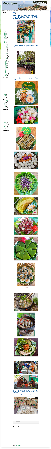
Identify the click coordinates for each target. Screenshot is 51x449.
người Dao (5, 48)
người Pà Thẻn (6, 66)
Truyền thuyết (5, 126)
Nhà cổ (5, 94)
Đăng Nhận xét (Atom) (19, 445)
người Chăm (5, 46)
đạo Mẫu (5, 106)
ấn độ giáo (5, 107)
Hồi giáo (5, 103)
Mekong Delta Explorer (35, 419)
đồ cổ (4, 128)
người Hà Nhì (5, 51)
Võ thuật (5, 31)
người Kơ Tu (5, 57)
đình (4, 90)
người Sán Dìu (5, 70)
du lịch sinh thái (6, 127)
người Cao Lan (6, 45)
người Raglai (5, 67)
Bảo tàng (5, 122)
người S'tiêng (5, 69)
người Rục (5, 68)
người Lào (5, 59)
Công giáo (5, 101)
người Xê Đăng (6, 74)
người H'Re (5, 49)
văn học (5, 36)
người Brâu (5, 44)
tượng (4, 35)
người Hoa (5, 50)
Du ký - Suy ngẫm (15, 10)
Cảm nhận (10, 10)
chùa (4, 87)
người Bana (5, 43)
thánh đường (5, 88)
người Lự (5, 60)
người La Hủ (5, 58)
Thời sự (5, 125)
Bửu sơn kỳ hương (6, 100)
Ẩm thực (41, 10)
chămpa (5, 42)
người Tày (5, 72)
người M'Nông (5, 61)
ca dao (4, 32)
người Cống (5, 47)
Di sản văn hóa (6, 124)
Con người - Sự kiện (5, 10)
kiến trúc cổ (5, 34)
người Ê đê (5, 75)
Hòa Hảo (5, 102)
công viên (5, 95)
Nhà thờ (5, 86)
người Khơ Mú (5, 56)
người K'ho (5, 54)
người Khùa (5, 55)
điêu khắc (5, 38)
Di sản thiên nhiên (6, 123)
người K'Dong (5, 53)
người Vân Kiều (6, 73)
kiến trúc (5, 33)
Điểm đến (31, 10)
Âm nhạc (5, 37)
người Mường (5, 63)
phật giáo (5, 104)
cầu (4, 96)
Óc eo (4, 105)
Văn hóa (27, 10)
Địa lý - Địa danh (36, 10)
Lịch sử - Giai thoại (22, 10)
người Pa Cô (5, 65)
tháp (4, 89)
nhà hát (5, 97)
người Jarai (5, 52)
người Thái (5, 71)
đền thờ (5, 91)
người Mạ (5, 64)
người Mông (5, 62)
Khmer (4, 41)
